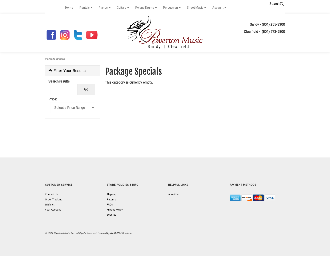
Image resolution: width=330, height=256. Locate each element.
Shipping (111, 194)
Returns (111, 199)
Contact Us (51, 194)
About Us (173, 194)
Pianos (104, 7)
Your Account (53, 209)
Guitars (123, 7)
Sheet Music (196, 7)
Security (111, 214)
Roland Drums (146, 7)
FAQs (110, 204)
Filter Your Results (67, 70)
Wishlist (50, 204)
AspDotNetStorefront (121, 233)
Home (69, 7)
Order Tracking (53, 199)
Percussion (172, 7)
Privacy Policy (115, 209)
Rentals (86, 7)
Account (219, 7)
